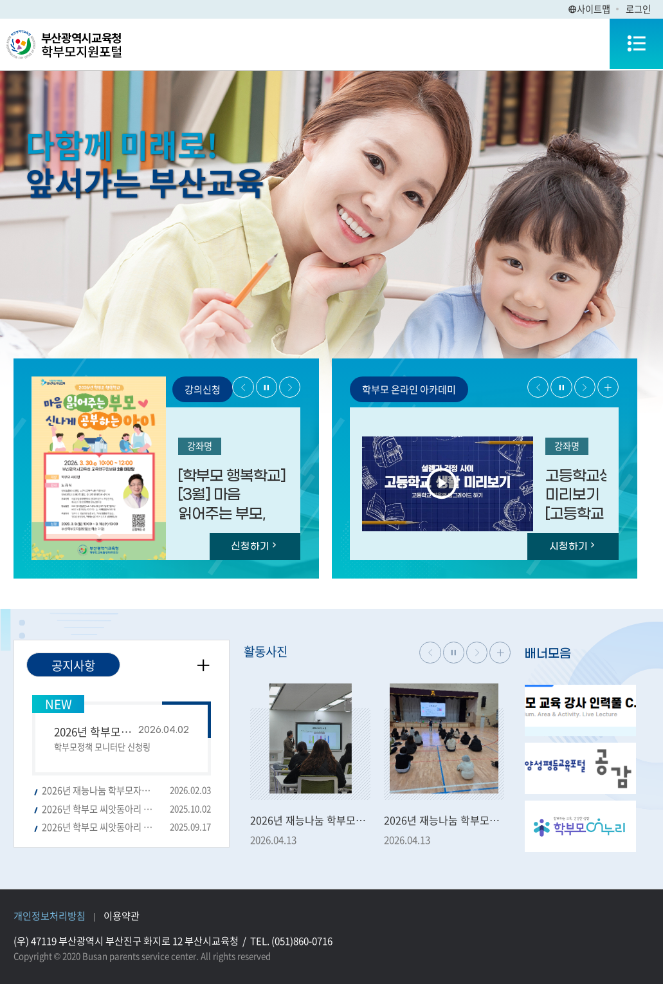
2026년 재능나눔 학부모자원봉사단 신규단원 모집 (126, 790)
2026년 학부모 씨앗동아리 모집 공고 (126, 827)
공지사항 (73, 665)
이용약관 (122, 915)
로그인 (638, 9)
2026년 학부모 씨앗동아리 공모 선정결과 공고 (126, 809)
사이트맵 (589, 9)
